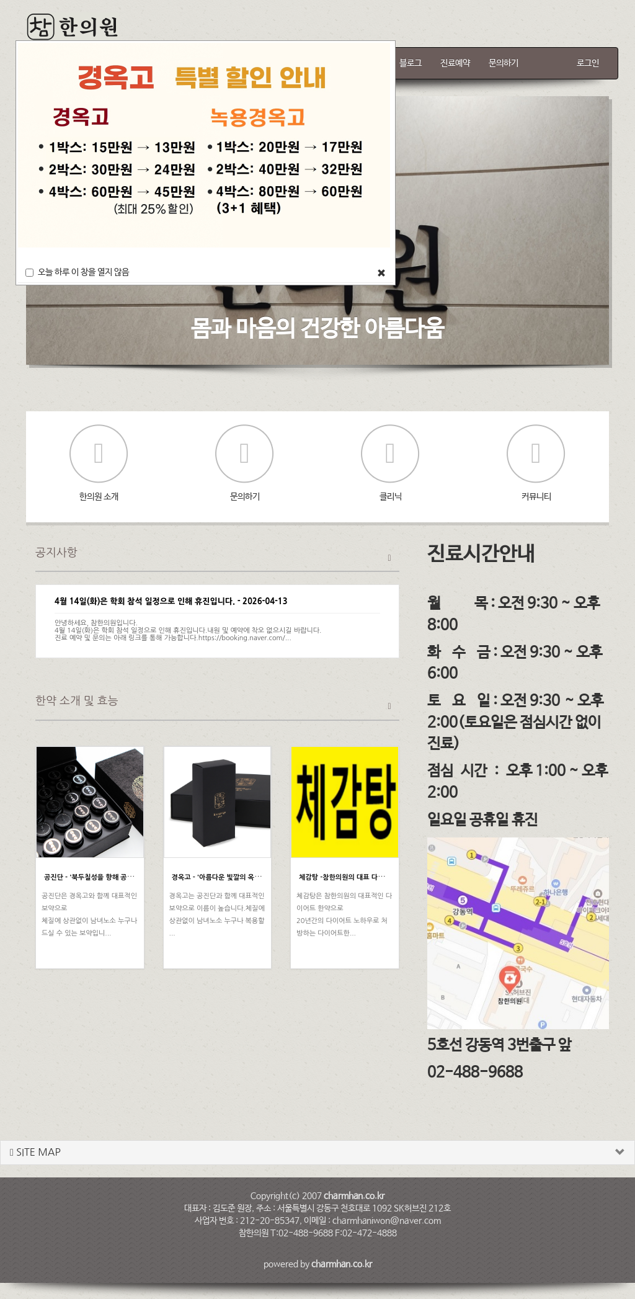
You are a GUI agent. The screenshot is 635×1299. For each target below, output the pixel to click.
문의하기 (503, 63)
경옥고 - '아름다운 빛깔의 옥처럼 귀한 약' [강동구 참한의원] (259, 877)
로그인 (588, 63)
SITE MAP (35, 1152)
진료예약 (455, 63)
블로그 (410, 63)
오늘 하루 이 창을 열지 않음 (77, 272)
